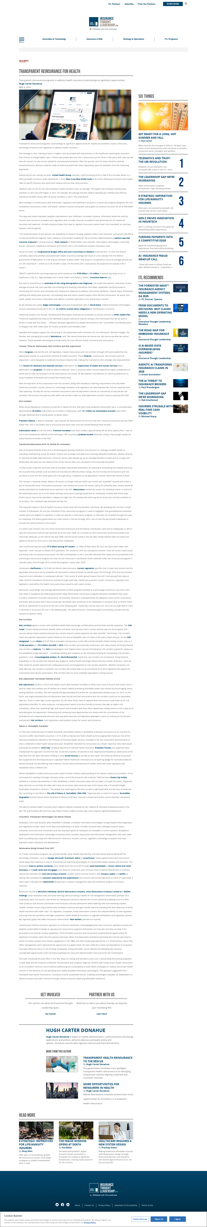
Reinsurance (78, 489)
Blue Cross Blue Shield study (79, 179)
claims (39, 641)
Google (51, 858)
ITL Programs (171, 39)
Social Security (71, 755)
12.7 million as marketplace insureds (98, 411)
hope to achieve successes (41, 866)
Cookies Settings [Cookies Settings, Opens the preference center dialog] (140, 1219)
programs (38, 369)
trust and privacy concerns (54, 874)
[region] (103, 1219)
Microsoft (59, 858)
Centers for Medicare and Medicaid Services (42, 365)
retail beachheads (98, 866)
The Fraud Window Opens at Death (72, 1142)
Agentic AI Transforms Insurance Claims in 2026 (155, 368)
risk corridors (37, 720)
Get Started (50, 1014)
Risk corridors (25, 625)
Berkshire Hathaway (47, 891)
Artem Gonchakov (151, 374)
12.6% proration (26, 645)
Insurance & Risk (94, 39)
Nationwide (48, 882)
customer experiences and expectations (60, 878)
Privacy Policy (104, 1205)
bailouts (37, 649)
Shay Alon (27, 1151)
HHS (48, 649)
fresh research (61, 242)
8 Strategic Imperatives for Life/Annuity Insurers (36, 1144)
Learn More (102, 1014)
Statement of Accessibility (125, 1205)
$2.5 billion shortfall (47, 645)
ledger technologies (52, 305)
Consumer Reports (98, 277)
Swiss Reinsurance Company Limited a (103, 891)
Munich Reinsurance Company (71, 891)
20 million (36, 411)
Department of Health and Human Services (97, 365)
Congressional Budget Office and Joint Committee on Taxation (65, 252)
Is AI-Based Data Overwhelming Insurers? (149, 349)
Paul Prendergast (150, 387)
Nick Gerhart (76, 919)
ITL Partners (114, 4)
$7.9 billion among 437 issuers (61, 546)
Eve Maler (67, 1147)
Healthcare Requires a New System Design (115, 1142)
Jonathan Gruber (85, 434)
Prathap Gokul (109, 1147)
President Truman (103, 747)
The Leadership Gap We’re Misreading (152, 395)
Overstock (69, 858)
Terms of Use (147, 1205)
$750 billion (82, 273)
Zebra (77, 858)
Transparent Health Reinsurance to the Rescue (107, 1059)
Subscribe (173, 4)
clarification (35, 568)
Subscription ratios (27, 430)
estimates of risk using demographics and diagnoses (68, 283)
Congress (29, 352)
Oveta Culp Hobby (118, 777)
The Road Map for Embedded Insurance (153, 332)
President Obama (27, 420)
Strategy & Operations (133, 39)
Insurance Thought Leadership (154, 321)
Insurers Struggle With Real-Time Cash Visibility (155, 410)
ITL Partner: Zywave (151, 299)
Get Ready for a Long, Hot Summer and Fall (157, 135)
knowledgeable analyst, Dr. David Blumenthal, (56, 657)
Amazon (105, 874)
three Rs (87, 356)
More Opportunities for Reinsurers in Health (101, 1086)
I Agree (178, 1219)
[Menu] (25, 39)
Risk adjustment (26, 684)
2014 (61, 645)
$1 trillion (94, 273)
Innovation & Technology (54, 39)
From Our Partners (146, 4)
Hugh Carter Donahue (30, 83)
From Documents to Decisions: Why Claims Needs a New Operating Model (155, 311)
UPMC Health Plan (122, 314)
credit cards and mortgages (44, 870)
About (77, 1205)
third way (45, 747)
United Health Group (61, 175)
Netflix (122, 874)
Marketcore (56, 336)
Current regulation (85, 568)
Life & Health (23, 61)
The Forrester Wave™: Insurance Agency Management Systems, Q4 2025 (154, 291)
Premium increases (62, 430)
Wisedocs (143, 324)
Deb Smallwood (149, 400)
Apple (112, 874)
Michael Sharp (148, 416)
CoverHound (88, 858)
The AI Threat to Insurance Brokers (152, 382)
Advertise (129, 4)
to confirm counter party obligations (73, 309)
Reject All (159, 1219)
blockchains (95, 305)
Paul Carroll (146, 141)
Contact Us (89, 1205)
